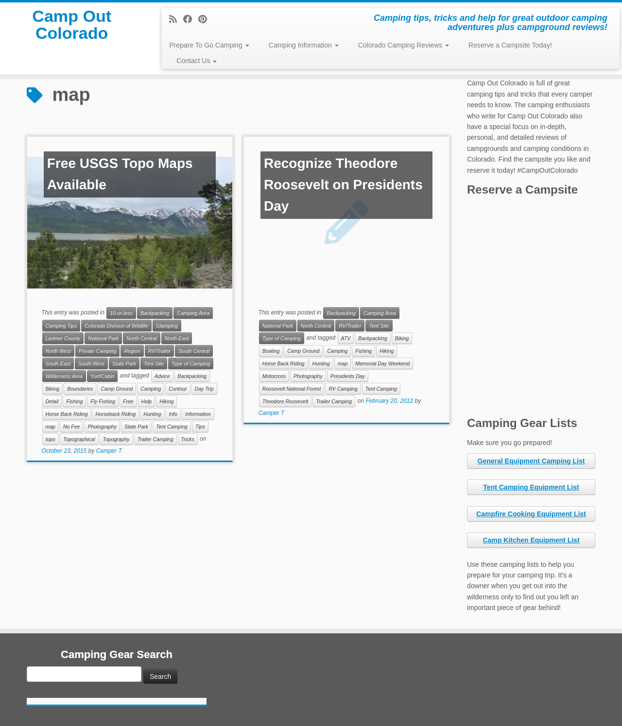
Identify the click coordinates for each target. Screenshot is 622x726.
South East (58, 363)
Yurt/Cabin (102, 376)
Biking (53, 389)
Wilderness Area (64, 376)
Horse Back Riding (67, 414)
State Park (124, 363)
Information (198, 414)
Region (132, 351)
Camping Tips (61, 326)
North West (58, 351)
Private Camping (98, 351)
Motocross (274, 376)
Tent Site (154, 363)
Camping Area (193, 313)
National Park (103, 338)
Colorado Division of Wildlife (116, 326)
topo (50, 439)
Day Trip (204, 389)
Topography (116, 439)
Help (146, 401)
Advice (162, 376)
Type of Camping (191, 363)
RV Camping (342, 389)
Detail (52, 401)
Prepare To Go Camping (209, 45)
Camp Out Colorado (71, 31)
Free (128, 401)
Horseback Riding (115, 414)
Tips (200, 426)
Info (173, 414)
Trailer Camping (155, 439)
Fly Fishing (102, 401)
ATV (346, 338)
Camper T (109, 450)
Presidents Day (347, 376)
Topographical (79, 439)
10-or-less (121, 313)
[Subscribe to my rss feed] (176, 19)
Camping (150, 389)
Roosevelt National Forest (291, 389)
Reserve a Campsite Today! (510, 45)
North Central (141, 338)
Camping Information (304, 45)
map (50, 426)
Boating (271, 351)
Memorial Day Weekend (382, 363)
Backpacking (155, 313)
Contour (178, 389)
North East (177, 338)
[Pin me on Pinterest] (205, 19)
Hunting (152, 414)
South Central (193, 351)
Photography (102, 426)
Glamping (167, 326)
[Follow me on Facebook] (190, 19)
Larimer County (63, 338)
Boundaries (80, 389)
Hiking (166, 401)
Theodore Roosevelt (285, 401)
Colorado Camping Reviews (403, 45)
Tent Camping (172, 426)
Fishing (74, 401)
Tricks (187, 439)
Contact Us (196, 61)
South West (91, 363)
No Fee (71, 426)
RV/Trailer (159, 351)
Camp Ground (117, 389)
